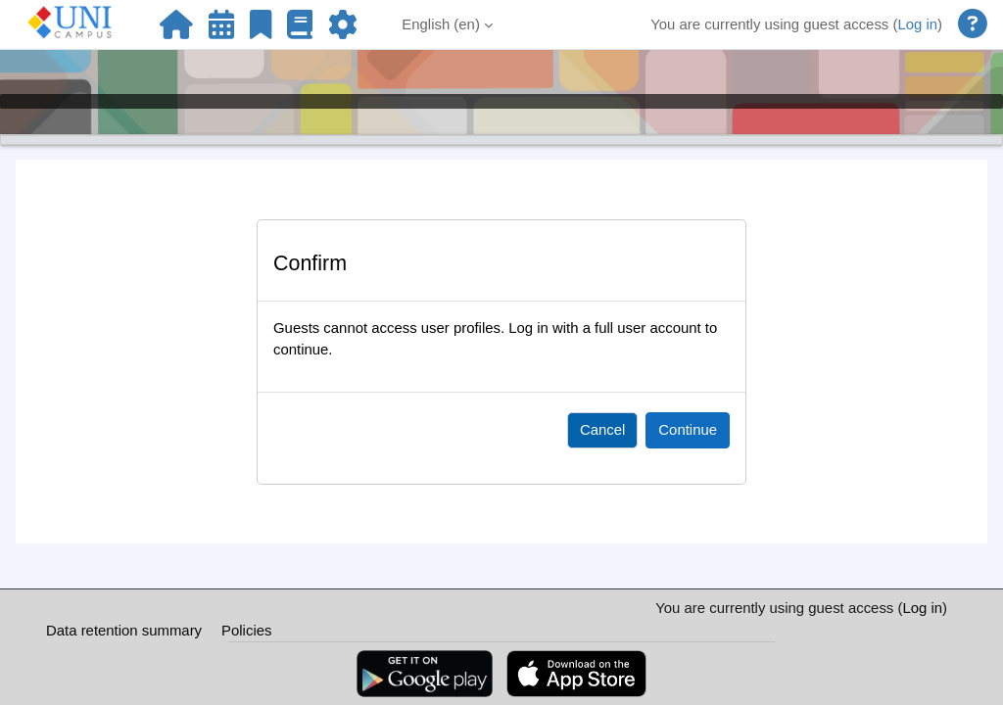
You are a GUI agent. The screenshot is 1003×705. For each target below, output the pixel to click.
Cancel (602, 429)
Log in (917, 24)
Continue (687, 429)
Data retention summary (124, 630)
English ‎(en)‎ (441, 24)
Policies (246, 630)
